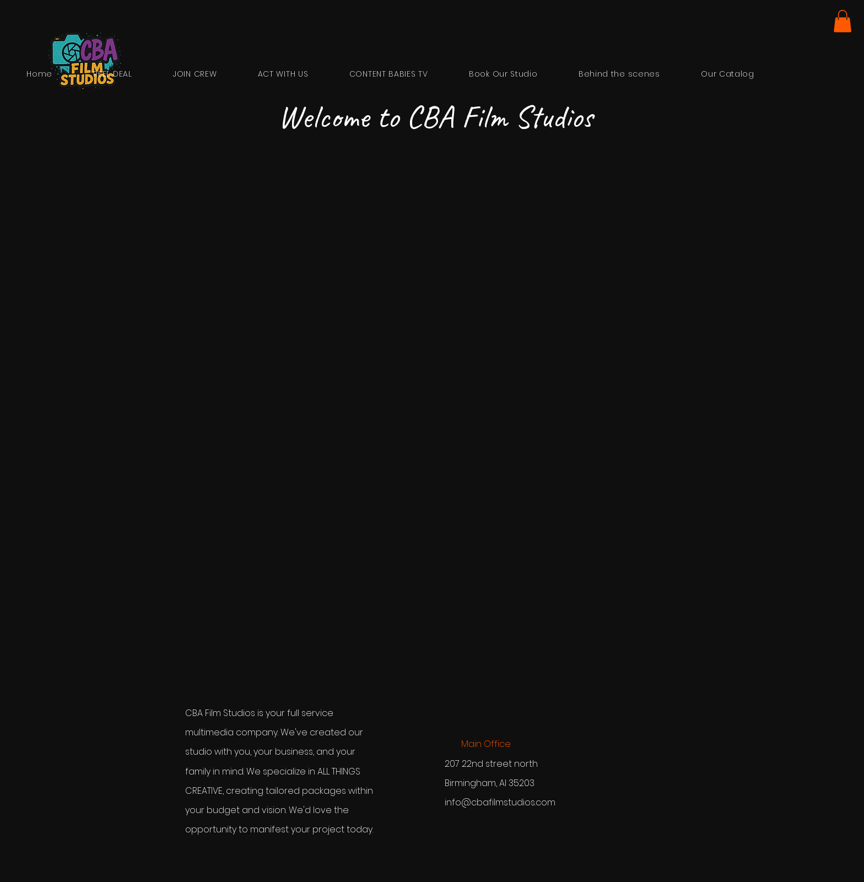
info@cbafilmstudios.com (500, 802)
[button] (842, 21)
